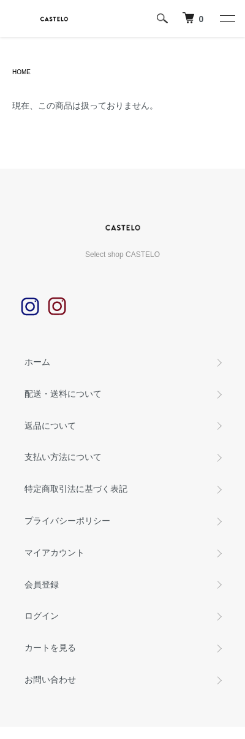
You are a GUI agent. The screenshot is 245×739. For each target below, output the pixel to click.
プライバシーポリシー (67, 521)
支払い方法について (63, 457)
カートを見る (50, 648)
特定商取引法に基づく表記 (75, 489)
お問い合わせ (50, 679)
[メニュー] (226, 18)
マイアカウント (54, 552)
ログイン (41, 616)
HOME (21, 72)
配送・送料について (63, 394)
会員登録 (41, 584)
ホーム (37, 362)
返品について (50, 426)
